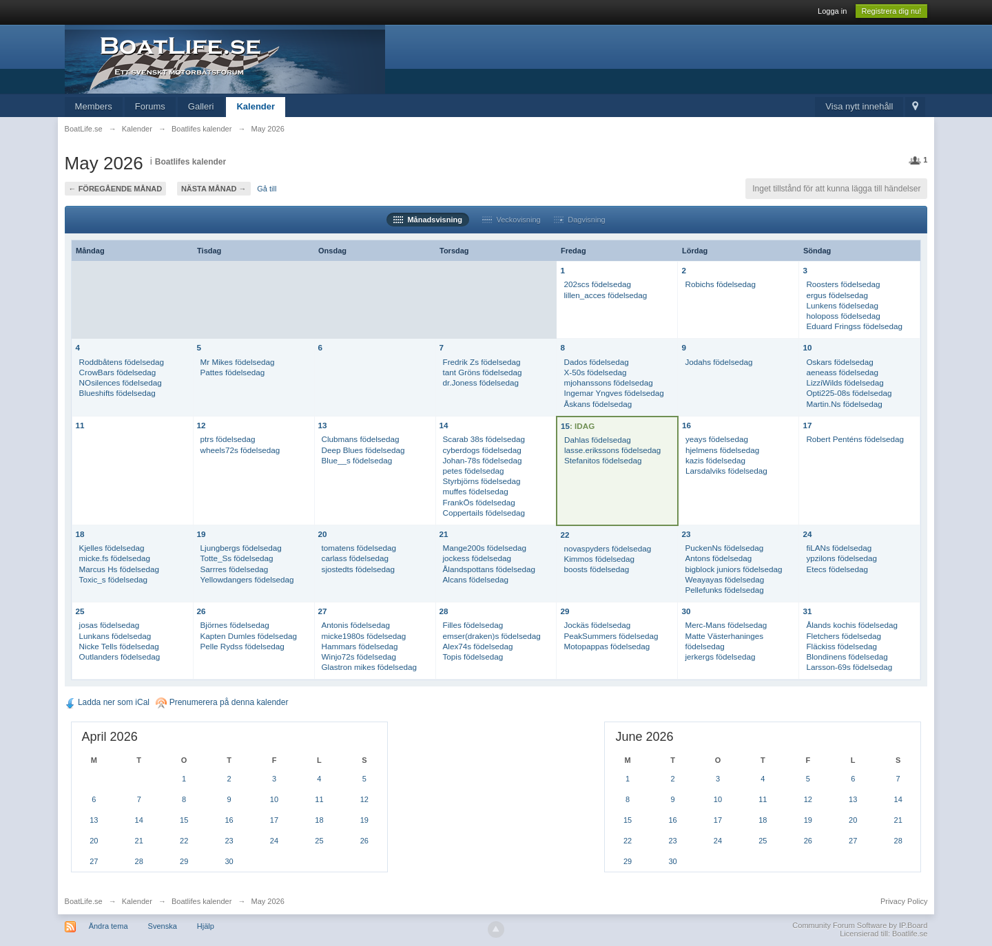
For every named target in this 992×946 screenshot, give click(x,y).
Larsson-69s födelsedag (849, 666)
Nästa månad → (214, 189)
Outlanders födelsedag (120, 656)
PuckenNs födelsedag (724, 547)
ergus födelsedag (837, 295)
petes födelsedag (473, 470)
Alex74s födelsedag (478, 646)
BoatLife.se (84, 901)
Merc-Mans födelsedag (726, 624)
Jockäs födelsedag (597, 624)
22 (564, 534)
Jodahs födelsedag (718, 361)
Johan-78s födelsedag (482, 460)
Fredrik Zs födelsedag (482, 361)
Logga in (832, 11)
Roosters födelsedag (843, 284)
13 (322, 425)
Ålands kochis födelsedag (852, 624)
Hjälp (205, 926)
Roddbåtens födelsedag (121, 361)
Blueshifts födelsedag (117, 392)
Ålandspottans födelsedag (489, 569)
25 (80, 611)
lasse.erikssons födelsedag (612, 449)
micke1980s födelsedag (364, 635)
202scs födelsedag (597, 284)
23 (685, 533)
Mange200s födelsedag (485, 547)
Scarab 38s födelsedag (484, 438)
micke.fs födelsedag (114, 558)
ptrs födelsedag (228, 438)
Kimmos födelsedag (599, 558)
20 (322, 533)
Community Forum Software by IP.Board (859, 925)
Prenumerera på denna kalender (222, 702)
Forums (150, 106)
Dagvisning (580, 220)
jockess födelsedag (477, 558)
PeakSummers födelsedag (611, 635)
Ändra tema (108, 926)
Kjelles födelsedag (112, 547)
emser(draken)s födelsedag (492, 635)
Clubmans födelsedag (361, 438)
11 (80, 425)
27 (322, 611)
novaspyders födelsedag (607, 548)
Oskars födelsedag (839, 361)
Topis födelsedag (473, 656)
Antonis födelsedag (356, 624)
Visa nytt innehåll (859, 106)
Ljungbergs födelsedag (241, 547)
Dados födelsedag (596, 361)
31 (807, 611)
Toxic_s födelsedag (113, 579)
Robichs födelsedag (720, 284)
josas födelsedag (109, 624)
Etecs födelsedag (837, 569)
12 (201, 425)
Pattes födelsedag (232, 372)
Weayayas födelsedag (724, 579)
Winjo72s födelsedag (359, 656)
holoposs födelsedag (843, 315)
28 (444, 611)
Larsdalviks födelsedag (726, 470)
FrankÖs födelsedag (479, 502)
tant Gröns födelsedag (482, 372)
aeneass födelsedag (842, 372)
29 (564, 611)
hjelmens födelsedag (722, 449)
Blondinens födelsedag (846, 656)
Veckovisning (511, 220)
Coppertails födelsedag (484, 512)
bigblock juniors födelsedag (733, 569)
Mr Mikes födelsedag (237, 361)
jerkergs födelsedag (720, 656)
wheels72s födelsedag (240, 449)
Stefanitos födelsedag (602, 460)
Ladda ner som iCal (107, 702)
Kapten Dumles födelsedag (248, 635)
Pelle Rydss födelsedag (242, 646)
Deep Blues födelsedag (363, 449)
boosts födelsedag (596, 569)
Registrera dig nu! (892, 11)
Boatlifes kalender (190, 162)
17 (807, 425)
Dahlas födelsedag (597, 439)
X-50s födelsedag (595, 372)
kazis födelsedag (715, 460)
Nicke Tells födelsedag (119, 646)
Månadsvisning (427, 220)
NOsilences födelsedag (120, 382)
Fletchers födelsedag (843, 635)
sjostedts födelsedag (358, 569)
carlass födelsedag (355, 558)
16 (686, 425)
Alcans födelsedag (476, 579)
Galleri (201, 106)
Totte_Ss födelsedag (236, 558)
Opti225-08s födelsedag (848, 392)
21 (444, 533)
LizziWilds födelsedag (844, 382)
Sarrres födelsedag (234, 569)
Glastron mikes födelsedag (369, 666)
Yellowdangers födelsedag (247, 579)
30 (685, 611)
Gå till (266, 189)
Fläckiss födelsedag (841, 646)
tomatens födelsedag (359, 547)
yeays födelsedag (716, 438)
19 (201, 533)
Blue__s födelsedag (357, 460)
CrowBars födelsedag (117, 372)
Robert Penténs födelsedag (855, 438)
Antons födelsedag (718, 558)
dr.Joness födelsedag (481, 382)
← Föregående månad (116, 189)
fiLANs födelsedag (838, 547)
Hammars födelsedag (360, 646)
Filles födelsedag (473, 624)
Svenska (162, 926)
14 (444, 425)
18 (80, 533)
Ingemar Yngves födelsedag (613, 392)
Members (93, 106)
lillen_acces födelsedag (605, 295)
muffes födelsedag (475, 491)
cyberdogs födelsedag (482, 449)
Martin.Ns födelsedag (844, 403)
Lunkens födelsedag (842, 305)
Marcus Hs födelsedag (119, 569)
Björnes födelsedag (234, 624)
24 (807, 533)
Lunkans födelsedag (115, 635)
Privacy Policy (903, 901)
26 (201, 611)
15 (565, 425)
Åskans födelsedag (598, 403)
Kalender (255, 106)
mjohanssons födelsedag (608, 382)
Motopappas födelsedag (607, 646)
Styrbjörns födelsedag (482, 480)
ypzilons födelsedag (841, 558)
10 (807, 347)
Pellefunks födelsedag (724, 589)
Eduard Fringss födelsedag (854, 326)
